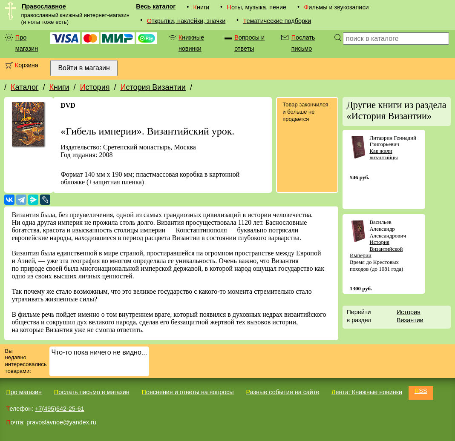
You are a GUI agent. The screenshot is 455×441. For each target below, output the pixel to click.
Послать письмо (303, 43)
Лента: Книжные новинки (366, 392)
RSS (421, 390)
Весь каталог (156, 6)
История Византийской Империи (376, 248)
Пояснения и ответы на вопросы (188, 392)
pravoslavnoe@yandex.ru (61, 422)
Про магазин (26, 43)
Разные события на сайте (282, 392)
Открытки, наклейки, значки (186, 20)
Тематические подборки (277, 20)
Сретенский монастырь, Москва (149, 147)
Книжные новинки (191, 43)
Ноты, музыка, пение (257, 7)
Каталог (24, 87)
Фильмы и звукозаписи (336, 7)
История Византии (152, 87)
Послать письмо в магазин (92, 392)
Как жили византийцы (383, 154)
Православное (44, 6)
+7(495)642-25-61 (59, 408)
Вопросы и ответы (249, 43)
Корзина (26, 65)
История (95, 87)
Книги (201, 7)
